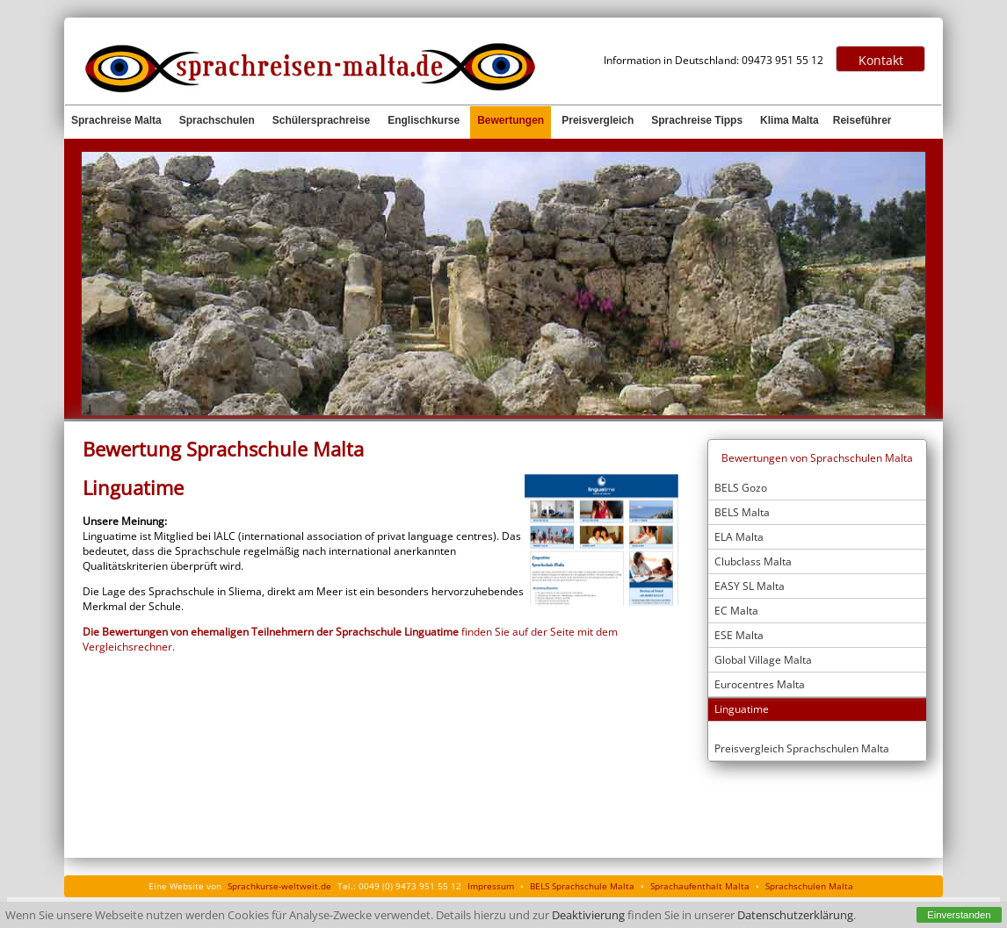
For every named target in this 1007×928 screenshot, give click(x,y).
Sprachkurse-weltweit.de (279, 886)
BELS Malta (742, 512)
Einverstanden (959, 915)
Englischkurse (424, 120)
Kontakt (880, 60)
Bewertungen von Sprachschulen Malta (817, 457)
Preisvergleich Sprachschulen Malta (801, 748)
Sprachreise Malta (116, 120)
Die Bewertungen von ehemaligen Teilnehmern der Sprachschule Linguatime (272, 631)
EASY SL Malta (749, 586)
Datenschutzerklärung (795, 915)
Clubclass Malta (753, 561)
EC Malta (736, 610)
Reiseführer (862, 120)
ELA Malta (739, 536)
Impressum (490, 886)
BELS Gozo (740, 487)
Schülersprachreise (321, 120)
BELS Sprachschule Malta (582, 886)
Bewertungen (510, 120)
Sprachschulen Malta (809, 886)
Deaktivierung (588, 915)
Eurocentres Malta (759, 684)
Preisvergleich (597, 120)
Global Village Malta (763, 659)
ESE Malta (739, 635)
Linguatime (741, 708)
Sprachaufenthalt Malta (700, 886)
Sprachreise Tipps (697, 120)
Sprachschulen (217, 120)
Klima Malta (789, 120)
